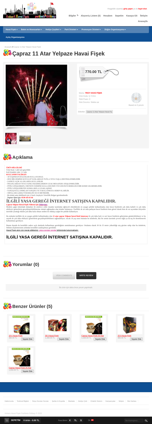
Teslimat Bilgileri (23, 401)
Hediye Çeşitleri (52, 29)
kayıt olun (142, 9)
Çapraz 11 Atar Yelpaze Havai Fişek (27, 47)
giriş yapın (128, 9)
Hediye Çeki (82, 401)
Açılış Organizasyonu (15, 37)
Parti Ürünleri (70, 29)
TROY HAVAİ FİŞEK (93, 93)
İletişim (144, 15)
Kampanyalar (111, 401)
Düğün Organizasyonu (114, 29)
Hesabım (107, 15)
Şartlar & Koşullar (58, 401)
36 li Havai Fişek (52, 336)
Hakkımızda (9, 401)
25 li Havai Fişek (124, 336)
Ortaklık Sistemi (96, 401)
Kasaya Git (131, 15)
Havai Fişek (11, 29)
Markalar (71, 401)
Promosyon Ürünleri (90, 29)
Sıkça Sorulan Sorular (40, 401)
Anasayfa (143, 21)
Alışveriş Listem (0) (90, 15)
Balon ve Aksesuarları (30, 29)
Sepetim (119, 15)
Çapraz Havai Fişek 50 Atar (92, 336)
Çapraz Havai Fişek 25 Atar (20, 368)
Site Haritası (131, 401)
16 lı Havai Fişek (15, 336)
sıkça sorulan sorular (47, 230)
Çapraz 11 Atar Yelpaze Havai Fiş (99, 112)
